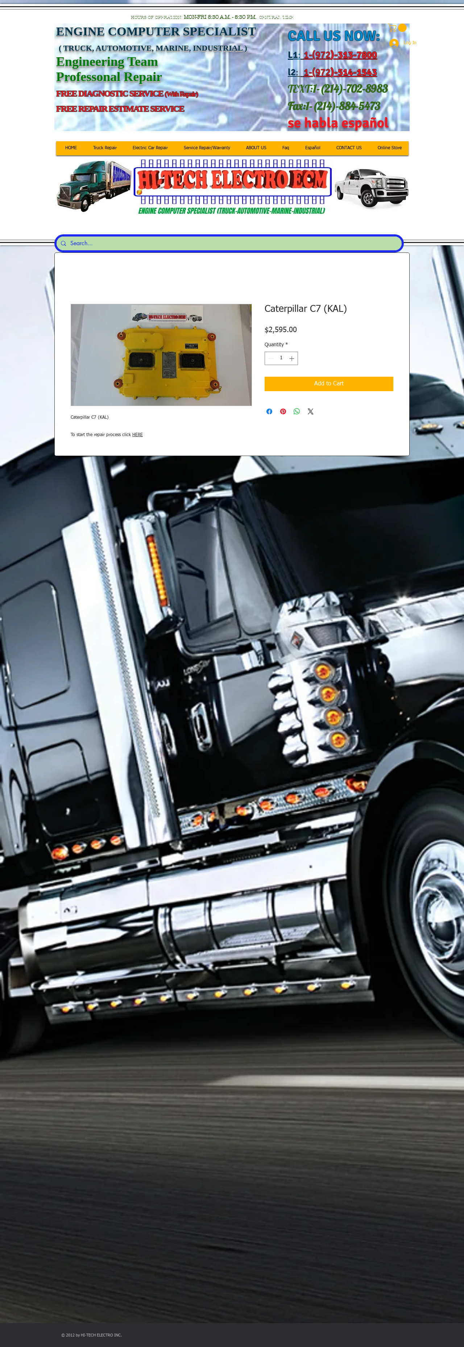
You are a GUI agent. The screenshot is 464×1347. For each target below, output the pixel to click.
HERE (137, 435)
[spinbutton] (281, 358)
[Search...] (228, 243)
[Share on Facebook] (269, 411)
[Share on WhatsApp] (297, 411)
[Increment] (292, 358)
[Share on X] (310, 411)
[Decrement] (270, 358)
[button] (398, 28)
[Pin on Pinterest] (283, 411)
